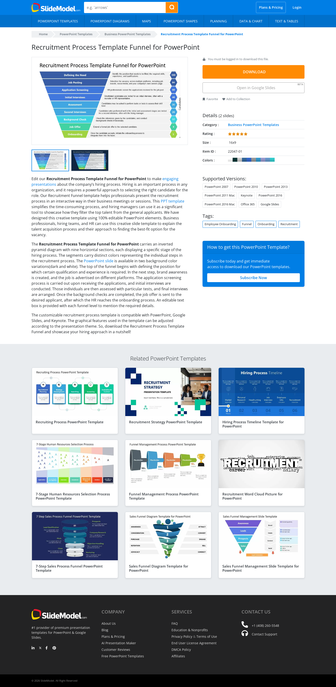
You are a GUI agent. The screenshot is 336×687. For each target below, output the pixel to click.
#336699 (244, 160)
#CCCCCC (239, 160)
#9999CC (263, 160)
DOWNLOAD (254, 71)
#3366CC (249, 160)
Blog (105, 630)
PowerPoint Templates (76, 34)
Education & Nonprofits (190, 630)
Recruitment (289, 224)
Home (43, 34)
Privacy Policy (182, 636)
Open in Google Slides (269, 86)
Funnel (247, 224)
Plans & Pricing (271, 7)
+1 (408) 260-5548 (265, 625)
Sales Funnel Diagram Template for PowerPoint (158, 568)
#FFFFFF (230, 160)
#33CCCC (272, 160)
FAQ (175, 623)
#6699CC (267, 160)
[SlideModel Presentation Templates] (56, 7)
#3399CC (258, 160)
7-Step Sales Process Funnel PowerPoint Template (69, 568)
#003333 (235, 160)
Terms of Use (206, 636)
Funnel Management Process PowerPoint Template (164, 496)
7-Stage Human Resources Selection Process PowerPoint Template (73, 496)
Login (297, 7)
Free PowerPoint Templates (123, 656)
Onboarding (266, 224)
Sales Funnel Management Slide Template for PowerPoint (260, 568)
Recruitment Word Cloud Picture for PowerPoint (252, 496)
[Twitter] (40, 648)
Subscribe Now (253, 277)
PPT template (172, 201)
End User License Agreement (194, 643)
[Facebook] (47, 648)
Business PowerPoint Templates (127, 34)
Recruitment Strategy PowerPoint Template (165, 422)
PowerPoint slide (98, 260)
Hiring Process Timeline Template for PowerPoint (253, 424)
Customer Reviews (116, 649)
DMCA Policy (181, 649)
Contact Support (264, 634)
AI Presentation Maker (119, 643)
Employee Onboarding (220, 224)
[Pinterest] (54, 648)
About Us (109, 623)
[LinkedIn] (33, 648)
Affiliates (178, 656)
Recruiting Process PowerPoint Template (70, 422)
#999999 (253, 160)
